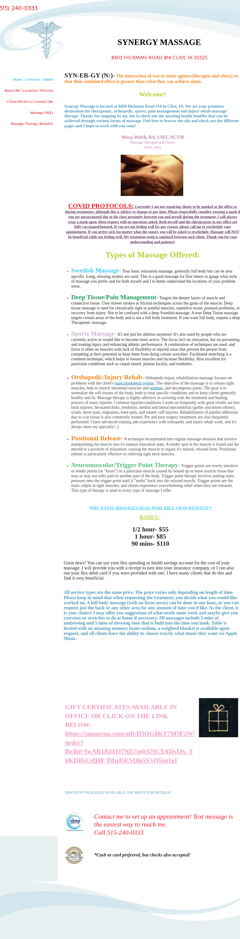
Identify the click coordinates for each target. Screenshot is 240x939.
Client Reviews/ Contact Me (30, 101)
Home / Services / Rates (33, 79)
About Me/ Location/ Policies (28, 90)
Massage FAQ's (41, 112)
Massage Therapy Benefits (32, 123)
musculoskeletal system (134, 383)
